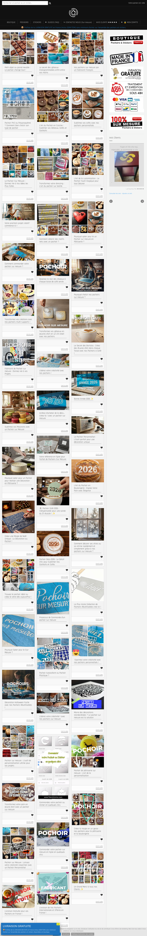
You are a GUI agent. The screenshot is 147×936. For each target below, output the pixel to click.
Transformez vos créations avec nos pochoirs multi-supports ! (18, 320)
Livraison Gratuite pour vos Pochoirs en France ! (16, 912)
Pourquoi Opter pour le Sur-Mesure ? (17, 651)
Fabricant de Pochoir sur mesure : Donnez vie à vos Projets (16, 371)
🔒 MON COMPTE (131, 22)
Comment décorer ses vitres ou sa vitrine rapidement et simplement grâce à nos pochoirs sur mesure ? (87, 547)
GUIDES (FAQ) (53, 22)
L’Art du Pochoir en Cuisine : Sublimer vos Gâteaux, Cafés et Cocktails (53, 128)
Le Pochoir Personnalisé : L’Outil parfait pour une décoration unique (85, 439)
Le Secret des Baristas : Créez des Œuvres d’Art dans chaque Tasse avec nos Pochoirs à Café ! (87, 349)
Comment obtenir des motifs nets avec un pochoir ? (51, 240)
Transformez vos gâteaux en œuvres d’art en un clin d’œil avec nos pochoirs (51, 334)
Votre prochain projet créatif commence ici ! (17, 224)
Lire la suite (29, 82)
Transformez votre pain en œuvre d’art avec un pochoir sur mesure (17, 807)
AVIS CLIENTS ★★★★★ (106, 22)
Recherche (50, 3)
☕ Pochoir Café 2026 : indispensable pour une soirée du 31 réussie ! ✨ (52, 511)
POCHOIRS (24, 22)
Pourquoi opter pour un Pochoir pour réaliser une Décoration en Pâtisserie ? (18, 481)
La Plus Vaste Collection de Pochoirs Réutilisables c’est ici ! (87, 605)
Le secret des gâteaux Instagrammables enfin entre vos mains (52, 70)
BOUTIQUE (11, 22)
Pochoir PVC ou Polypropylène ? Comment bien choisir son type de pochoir (18, 125)
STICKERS (37, 22)
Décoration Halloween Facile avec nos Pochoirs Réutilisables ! (18, 705)
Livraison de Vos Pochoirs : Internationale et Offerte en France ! (51, 910)
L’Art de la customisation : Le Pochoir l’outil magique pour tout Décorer (86, 181)
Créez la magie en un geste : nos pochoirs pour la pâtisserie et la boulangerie (87, 831)
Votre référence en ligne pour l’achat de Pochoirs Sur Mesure (52, 458)
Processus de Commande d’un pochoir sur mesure (52, 618)
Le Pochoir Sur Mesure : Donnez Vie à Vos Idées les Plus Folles (16, 183)
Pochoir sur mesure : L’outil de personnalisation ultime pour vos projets (18, 763)
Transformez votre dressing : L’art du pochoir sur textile (51, 184)
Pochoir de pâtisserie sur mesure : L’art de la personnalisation (85, 773)
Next (142, 170)
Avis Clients (115, 137)
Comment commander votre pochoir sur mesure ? (17, 265)
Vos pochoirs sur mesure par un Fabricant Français (86, 68)
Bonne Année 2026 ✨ (83, 398)
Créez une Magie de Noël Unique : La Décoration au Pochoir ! (16, 539)
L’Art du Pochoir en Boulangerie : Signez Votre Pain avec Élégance (85, 488)
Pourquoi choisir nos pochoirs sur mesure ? (87, 296)
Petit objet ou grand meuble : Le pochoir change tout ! (17, 68)
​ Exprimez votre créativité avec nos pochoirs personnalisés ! (87, 661)
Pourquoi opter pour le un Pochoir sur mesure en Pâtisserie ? (85, 239)
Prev (111, 170)
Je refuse (66, 934)
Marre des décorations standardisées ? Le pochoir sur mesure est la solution (87, 715)
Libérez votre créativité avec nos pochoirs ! (51, 371)
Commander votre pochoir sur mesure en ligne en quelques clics (52, 852)
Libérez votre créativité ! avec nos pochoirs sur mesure (52, 717)
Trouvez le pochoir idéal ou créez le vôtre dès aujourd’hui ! (18, 595)
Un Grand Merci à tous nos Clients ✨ (85, 888)
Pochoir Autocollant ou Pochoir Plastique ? (52, 674)
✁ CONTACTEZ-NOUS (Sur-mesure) (78, 22)
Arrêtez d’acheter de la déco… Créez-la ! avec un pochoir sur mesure (52, 416)
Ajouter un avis (127, 163)
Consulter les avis (115, 163)
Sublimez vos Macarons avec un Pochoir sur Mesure (17, 428)
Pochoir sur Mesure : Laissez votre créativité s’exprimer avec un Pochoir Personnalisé (18, 865)
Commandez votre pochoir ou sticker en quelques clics (52, 803)
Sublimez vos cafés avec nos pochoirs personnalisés (86, 124)
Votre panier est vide (136, 3)
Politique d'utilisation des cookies (82, 934)
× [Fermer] (58, 924)
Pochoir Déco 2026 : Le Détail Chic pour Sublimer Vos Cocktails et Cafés (51, 562)
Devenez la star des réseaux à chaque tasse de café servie (52, 280)
